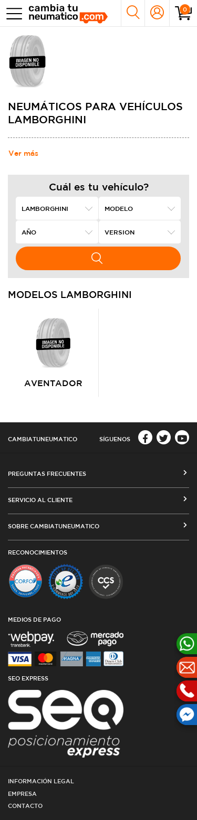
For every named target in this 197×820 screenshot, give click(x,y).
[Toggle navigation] (12, 13)
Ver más (23, 153)
